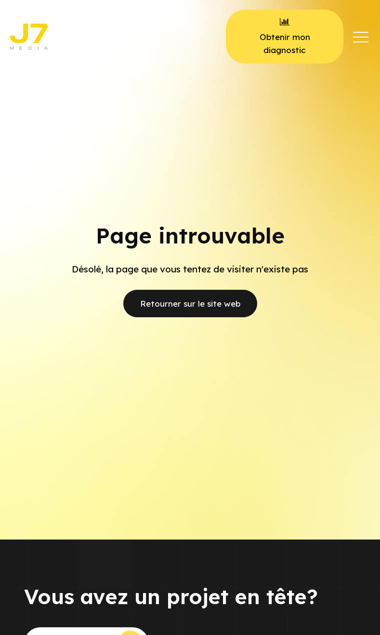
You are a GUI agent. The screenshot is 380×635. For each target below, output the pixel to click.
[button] (360, 36)
